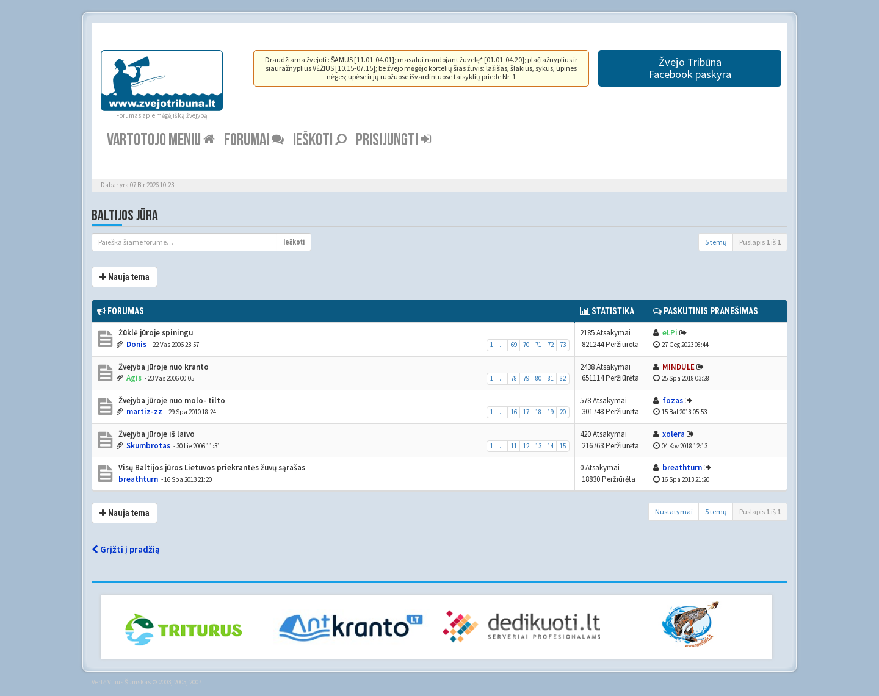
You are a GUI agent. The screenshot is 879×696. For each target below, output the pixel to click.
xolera (673, 434)
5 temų (716, 241)
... (502, 344)
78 (514, 378)
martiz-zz (144, 411)
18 (538, 411)
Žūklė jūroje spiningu (155, 333)
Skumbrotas (148, 445)
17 (526, 411)
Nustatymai (674, 511)
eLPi (670, 333)
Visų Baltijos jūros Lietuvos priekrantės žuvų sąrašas (211, 467)
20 (563, 411)
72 (551, 344)
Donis (136, 344)
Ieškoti (320, 140)
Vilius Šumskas (129, 682)
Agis (134, 378)
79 (526, 378)
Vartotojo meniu (161, 140)
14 (551, 446)
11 (514, 446)
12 (526, 446)
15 (563, 446)
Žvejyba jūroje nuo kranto (163, 367)
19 (551, 411)
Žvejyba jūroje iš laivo (156, 434)
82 (563, 378)
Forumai (254, 140)
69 (514, 344)
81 (551, 378)
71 (538, 344)
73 (563, 344)
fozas (672, 400)
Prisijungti (393, 140)
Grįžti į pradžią (126, 549)
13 (538, 446)
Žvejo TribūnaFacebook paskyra (690, 68)
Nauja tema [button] (124, 277)
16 (514, 411)
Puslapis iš (760, 241)
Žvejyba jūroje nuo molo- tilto (171, 400)
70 (526, 344)
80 (538, 378)
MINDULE (678, 367)
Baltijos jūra (125, 215)
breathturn (138, 479)
